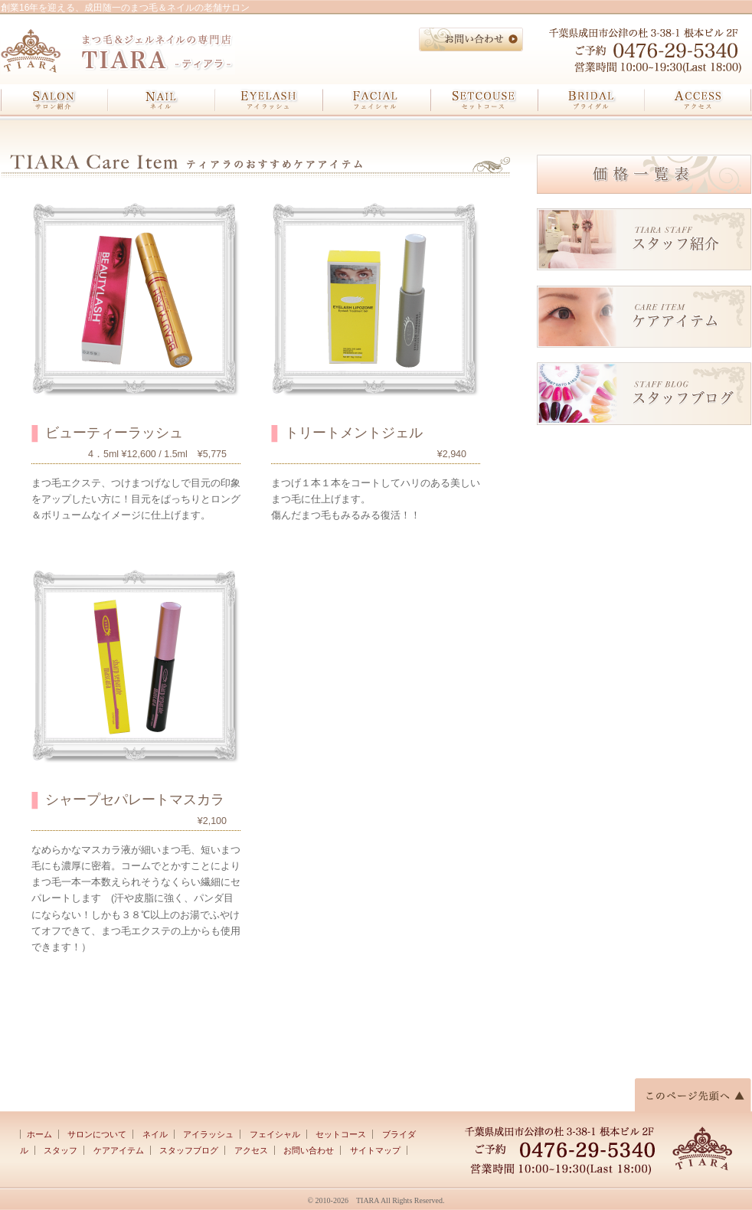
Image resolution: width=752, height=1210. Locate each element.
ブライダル (590, 100)
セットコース (483, 100)
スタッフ (60, 1150)
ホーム (39, 1134)
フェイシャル (376, 100)
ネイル (161, 100)
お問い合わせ (308, 1150)
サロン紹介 (54, 100)
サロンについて (96, 1134)
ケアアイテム (118, 1150)
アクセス (697, 100)
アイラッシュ (268, 100)
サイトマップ (375, 1150)
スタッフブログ (188, 1150)
